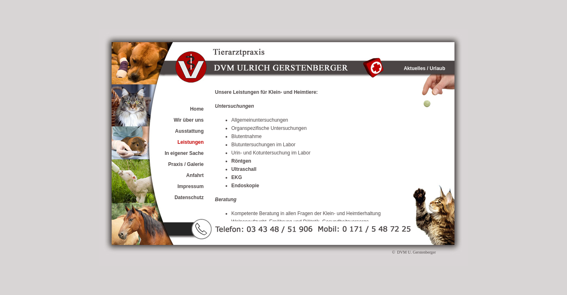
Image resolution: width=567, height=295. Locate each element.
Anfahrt (195, 175)
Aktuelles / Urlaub (424, 68)
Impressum (190, 186)
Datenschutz (188, 197)
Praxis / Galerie (186, 164)
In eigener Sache (184, 153)
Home (196, 109)
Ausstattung (189, 131)
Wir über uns (188, 120)
